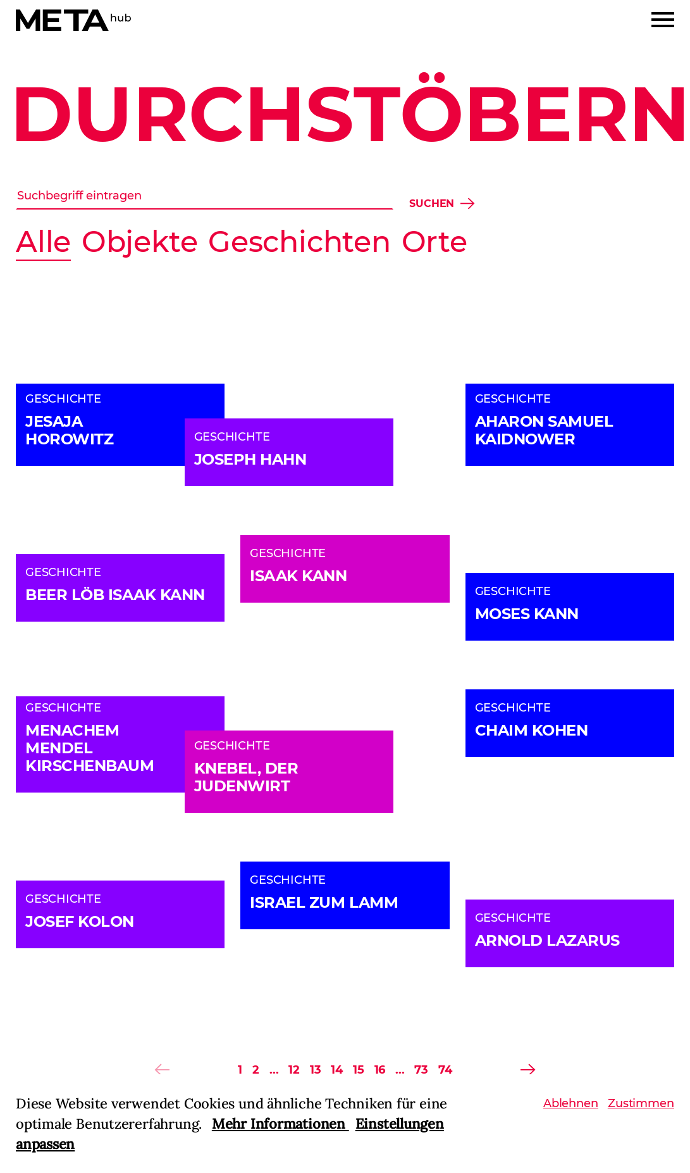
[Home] (73, 20)
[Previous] (161, 1069)
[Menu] (662, 19)
